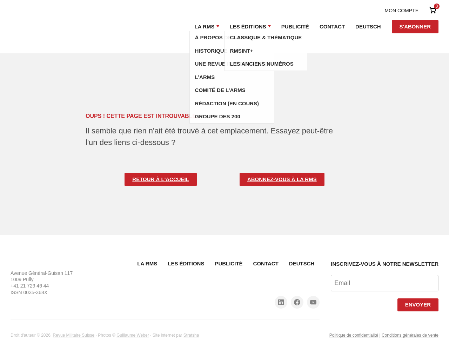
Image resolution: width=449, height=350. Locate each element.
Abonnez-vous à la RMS (282, 179)
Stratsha (191, 335)
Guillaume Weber (132, 335)
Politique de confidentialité (353, 335)
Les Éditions (248, 26)
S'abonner (415, 26)
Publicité (295, 26)
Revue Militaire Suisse (74, 335)
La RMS (205, 26)
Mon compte (401, 10)
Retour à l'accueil (160, 179)
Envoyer (418, 305)
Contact (332, 26)
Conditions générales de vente (410, 335)
